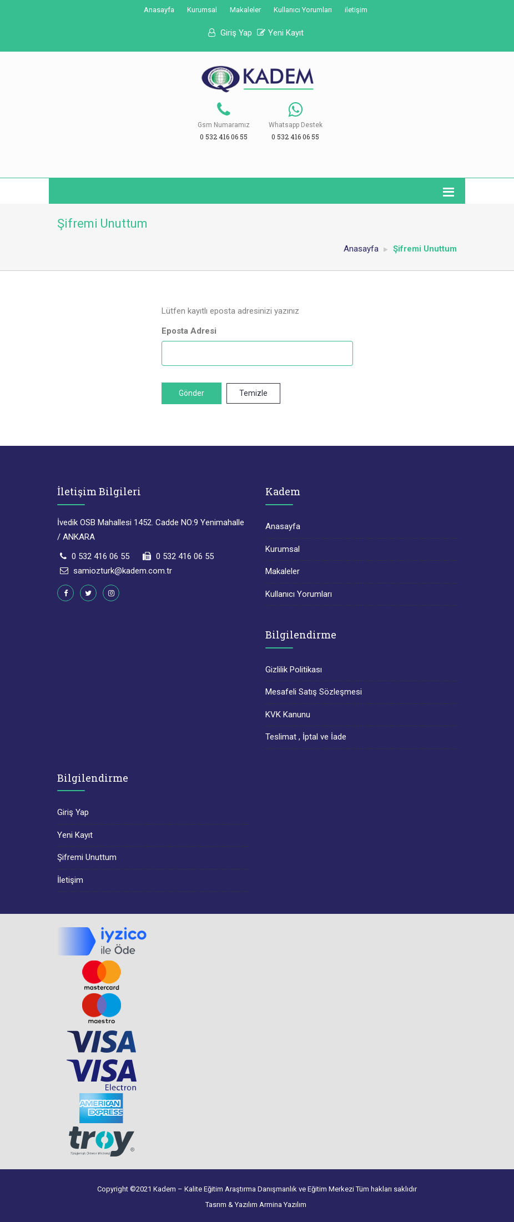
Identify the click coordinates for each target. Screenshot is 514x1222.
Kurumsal (202, 10)
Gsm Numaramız (224, 125)
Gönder (191, 393)
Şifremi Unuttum (87, 857)
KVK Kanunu (287, 715)
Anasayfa (159, 10)
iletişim (356, 10)
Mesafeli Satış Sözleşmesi (313, 692)
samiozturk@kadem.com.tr (122, 571)
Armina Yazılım (282, 1204)
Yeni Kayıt (280, 33)
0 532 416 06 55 (100, 556)
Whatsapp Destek (295, 125)
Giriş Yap (230, 33)
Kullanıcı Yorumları (303, 10)
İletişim (70, 880)
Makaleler (245, 10)
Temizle (253, 393)
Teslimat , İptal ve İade (305, 737)
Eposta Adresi (189, 331)
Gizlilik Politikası (293, 670)
